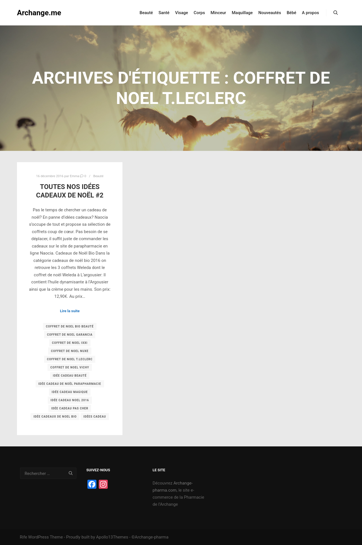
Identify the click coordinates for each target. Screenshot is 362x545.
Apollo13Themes (112, 537)
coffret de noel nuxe (70, 351)
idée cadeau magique (70, 392)
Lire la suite (70, 311)
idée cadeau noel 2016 (70, 400)
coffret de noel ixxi (70, 342)
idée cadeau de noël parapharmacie (69, 383)
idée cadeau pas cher (69, 408)
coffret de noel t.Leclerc (69, 359)
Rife (23, 537)
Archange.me (39, 12)
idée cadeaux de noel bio (55, 416)
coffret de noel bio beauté (70, 326)
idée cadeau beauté (70, 375)
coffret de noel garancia (69, 334)
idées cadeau (94, 416)
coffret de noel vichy (69, 367)
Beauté (98, 176)
